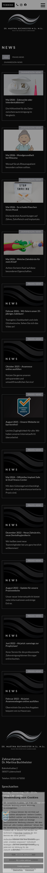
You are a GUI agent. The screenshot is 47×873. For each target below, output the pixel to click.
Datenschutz (18, 870)
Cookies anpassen (23, 866)
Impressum (29, 870)
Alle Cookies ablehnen (23, 860)
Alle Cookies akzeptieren (23, 855)
